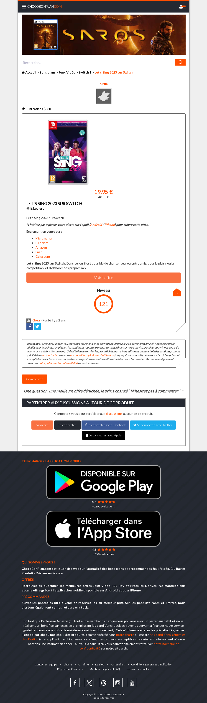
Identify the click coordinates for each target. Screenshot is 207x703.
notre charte (49, 355)
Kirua (104, 84)
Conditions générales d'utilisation (151, 664)
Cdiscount (43, 256)
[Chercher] (180, 62)
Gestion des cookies (138, 669)
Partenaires (117, 664)
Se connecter (67, 425)
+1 (177, 294)
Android (96, 225)
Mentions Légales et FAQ (104, 669)
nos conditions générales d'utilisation (92, 355)
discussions (114, 413)
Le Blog (99, 664)
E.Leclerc (42, 243)
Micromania (44, 238)
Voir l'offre (103, 277)
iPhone (110, 225)
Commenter (34, 379)
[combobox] (104, 62)
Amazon (41, 247)
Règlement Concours (70, 669)
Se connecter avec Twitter (152, 425)
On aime (83, 664)
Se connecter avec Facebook (105, 425)
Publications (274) (36, 109)
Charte (68, 664)
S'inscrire (42, 425)
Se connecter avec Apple (104, 435)
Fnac (39, 252)
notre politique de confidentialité (57, 363)
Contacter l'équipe (46, 664)
